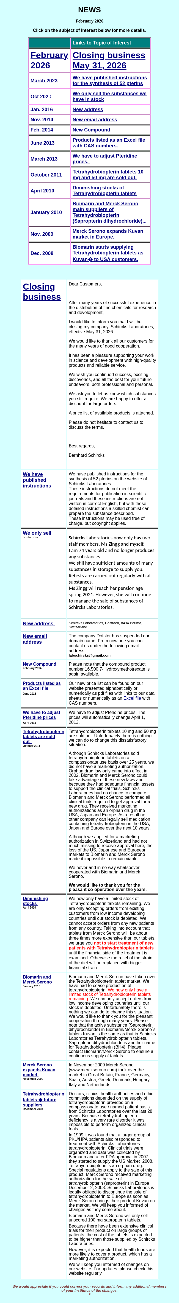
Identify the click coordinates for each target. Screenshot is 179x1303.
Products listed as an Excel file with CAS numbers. (109, 142)
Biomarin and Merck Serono (37, 979)
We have (33, 474)
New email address (95, 119)
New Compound (91, 130)
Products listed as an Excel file (42, 686)
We (77, 77)
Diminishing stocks (35, 901)
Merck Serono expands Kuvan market (39, 1070)
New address (88, 109)
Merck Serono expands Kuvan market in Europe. (108, 234)
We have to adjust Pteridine (105, 156)
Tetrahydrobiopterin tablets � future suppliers (43, 1099)
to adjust (51, 712)
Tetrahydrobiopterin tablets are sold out (43, 736)
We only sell (37, 533)
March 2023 (44, 80)
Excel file (132, 698)
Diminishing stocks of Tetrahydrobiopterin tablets (105, 190)
